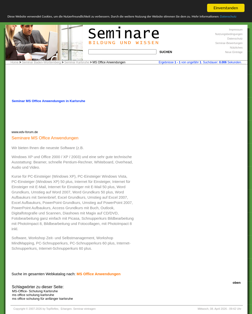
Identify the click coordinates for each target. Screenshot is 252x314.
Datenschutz (228, 16)
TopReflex (52, 308)
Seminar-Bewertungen (229, 43)
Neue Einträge (234, 52)
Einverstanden (226, 8)
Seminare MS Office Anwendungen (44, 137)
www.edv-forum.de (24, 132)
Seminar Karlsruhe (76, 62)
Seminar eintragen (84, 308)
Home (14, 62)
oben (237, 282)
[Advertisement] (126, 83)
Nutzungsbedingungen (229, 34)
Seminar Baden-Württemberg (41, 62)
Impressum (236, 29)
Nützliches (236, 47)
